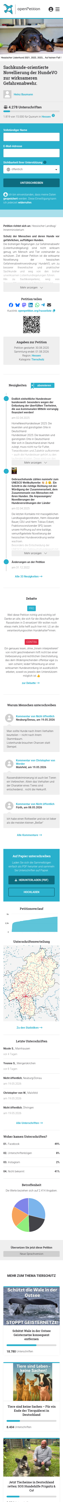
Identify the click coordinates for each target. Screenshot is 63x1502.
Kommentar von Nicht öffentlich (35, 716)
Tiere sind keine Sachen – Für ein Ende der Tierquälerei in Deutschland (32, 1410)
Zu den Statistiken (28, 1027)
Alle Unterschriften (28, 1123)
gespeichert (10, 198)
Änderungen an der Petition (28, 562)
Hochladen (31, 892)
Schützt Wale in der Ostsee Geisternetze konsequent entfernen (31, 1335)
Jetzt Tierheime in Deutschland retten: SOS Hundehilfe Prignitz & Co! (31, 1486)
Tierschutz (37, 359)
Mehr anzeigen (31, 287)
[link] (57, 9)
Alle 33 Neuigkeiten (27, 576)
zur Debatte (29, 683)
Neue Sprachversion (31, 1253)
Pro (31, 608)
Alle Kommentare (28, 835)
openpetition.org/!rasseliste (37, 310)
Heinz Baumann (23, 94)
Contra (31, 642)
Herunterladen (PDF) (33, 880)
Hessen (46, 116)
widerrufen (24, 202)
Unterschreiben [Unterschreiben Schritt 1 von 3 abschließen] (31, 182)
